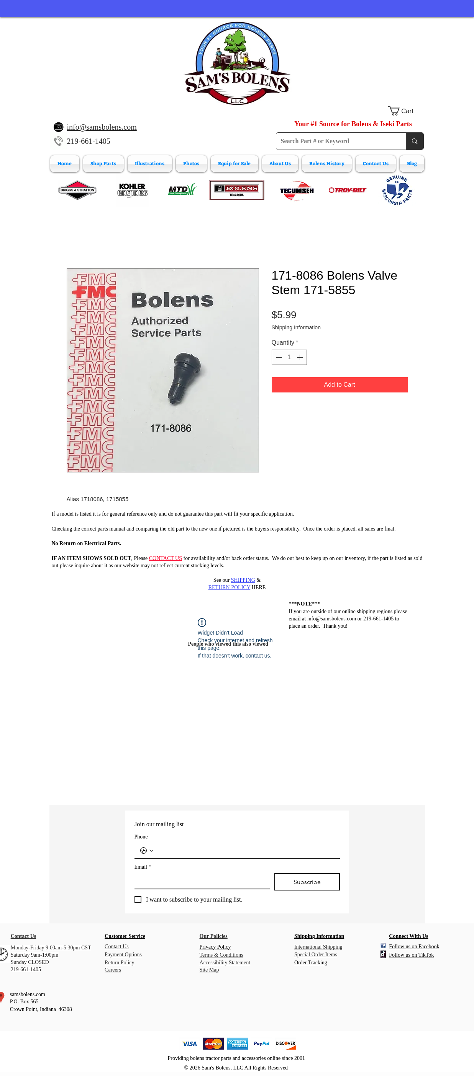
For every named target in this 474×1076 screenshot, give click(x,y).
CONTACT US (165, 558)
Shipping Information (296, 327)
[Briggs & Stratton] (77, 190)
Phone (141, 837)
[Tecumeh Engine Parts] (296, 190)
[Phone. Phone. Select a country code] (146, 850)
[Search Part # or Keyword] (335, 141)
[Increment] (300, 357)
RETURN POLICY (229, 587)
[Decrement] (278, 357)
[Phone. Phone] (244, 850)
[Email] (199, 881)
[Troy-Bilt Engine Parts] (348, 190)
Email (142, 867)
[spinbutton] (289, 357)
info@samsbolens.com (331, 619)
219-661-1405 (88, 141)
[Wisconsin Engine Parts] (397, 190)
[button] (406, 111)
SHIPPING (243, 580)
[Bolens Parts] (236, 190)
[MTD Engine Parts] (182, 190)
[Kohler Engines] (132, 190)
